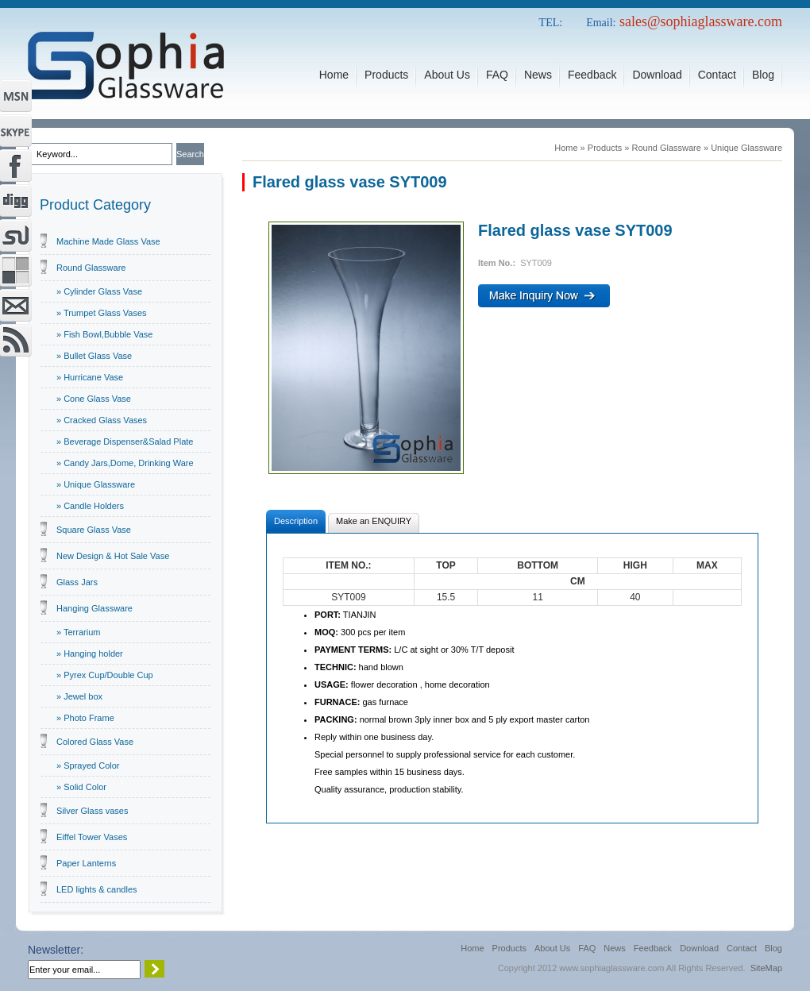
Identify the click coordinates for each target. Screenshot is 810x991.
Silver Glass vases (92, 811)
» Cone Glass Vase (93, 398)
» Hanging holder (89, 653)
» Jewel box (79, 696)
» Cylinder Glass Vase (99, 291)
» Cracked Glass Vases (101, 420)
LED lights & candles (96, 889)
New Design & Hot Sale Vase (112, 556)
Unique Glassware (746, 147)
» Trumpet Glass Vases (101, 313)
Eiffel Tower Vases (91, 837)
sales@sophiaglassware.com (700, 21)
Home (565, 147)
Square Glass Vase (93, 529)
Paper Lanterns (86, 863)
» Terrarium (78, 632)
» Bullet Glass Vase (94, 356)
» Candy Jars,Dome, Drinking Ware (125, 463)
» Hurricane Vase (89, 377)
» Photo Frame (85, 718)
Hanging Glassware (94, 608)
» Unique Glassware (95, 484)
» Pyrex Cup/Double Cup (104, 675)
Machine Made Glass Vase (108, 241)
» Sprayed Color (88, 765)
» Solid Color (81, 787)
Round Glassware (90, 267)
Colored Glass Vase (94, 741)
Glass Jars (77, 582)
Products (605, 147)
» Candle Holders (90, 506)
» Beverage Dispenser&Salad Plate (124, 441)
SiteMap (766, 968)
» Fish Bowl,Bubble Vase (104, 334)
